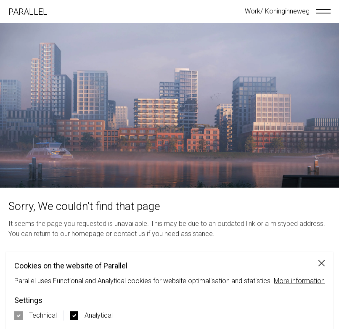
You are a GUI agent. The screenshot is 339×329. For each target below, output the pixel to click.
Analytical (99, 315)
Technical (43, 315)
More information (299, 281)
